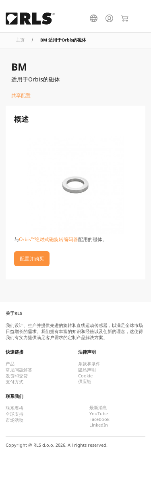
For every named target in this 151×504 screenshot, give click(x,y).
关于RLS (14, 313)
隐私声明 (87, 370)
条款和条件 (89, 364)
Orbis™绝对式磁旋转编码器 (48, 239)
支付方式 (14, 382)
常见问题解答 (19, 370)
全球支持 (14, 414)
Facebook (99, 419)
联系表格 (14, 408)
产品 (10, 364)
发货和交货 (17, 376)
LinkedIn (98, 425)
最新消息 (98, 407)
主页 (20, 40)
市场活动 (14, 420)
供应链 (84, 381)
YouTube (98, 414)
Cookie (85, 376)
